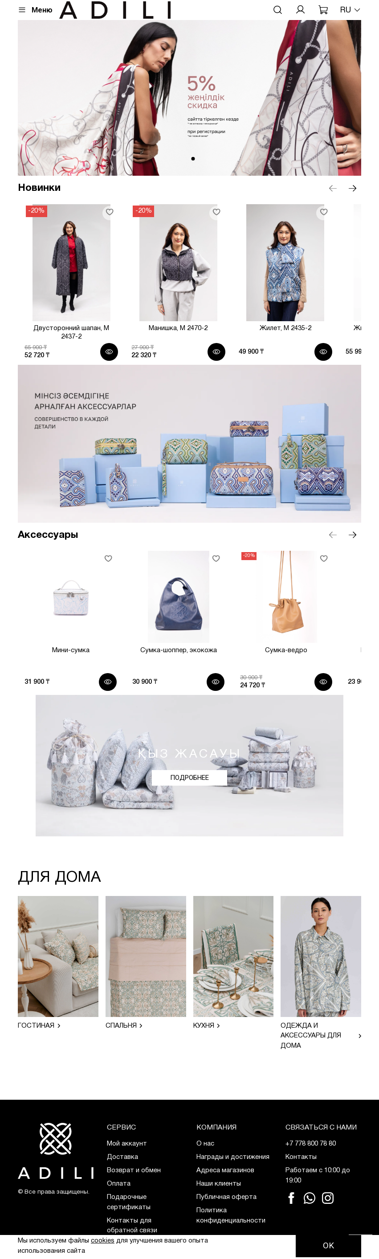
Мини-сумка (70, 669)
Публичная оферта (226, 1197)
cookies (102, 1241)
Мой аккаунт (127, 1144)
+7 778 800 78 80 (310, 1144)
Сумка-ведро (309, 669)
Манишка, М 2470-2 (189, 343)
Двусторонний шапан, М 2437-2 (71, 343)
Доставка (122, 1157)
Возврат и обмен (134, 1170)
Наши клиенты (218, 1184)
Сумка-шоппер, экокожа (189, 669)
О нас (205, 1144)
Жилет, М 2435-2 (308, 343)
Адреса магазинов (225, 1170)
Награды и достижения (232, 1157)
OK (328, 1246)
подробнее (189, 796)
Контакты (301, 1157)
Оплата (118, 1184)
